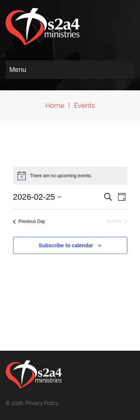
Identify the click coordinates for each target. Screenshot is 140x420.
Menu (17, 69)
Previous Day (29, 221)
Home (54, 105)
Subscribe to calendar (65, 245)
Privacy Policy (42, 403)
